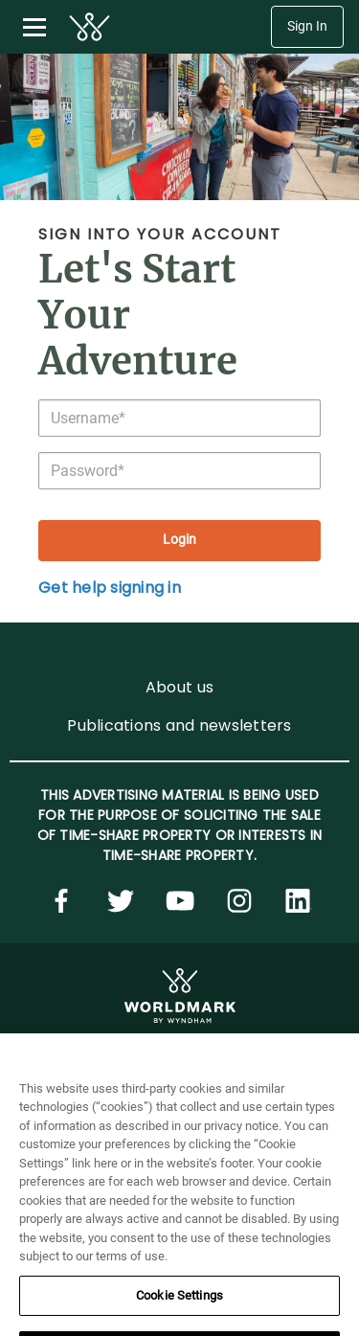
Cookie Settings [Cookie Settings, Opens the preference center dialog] (179, 1315)
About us (179, 687)
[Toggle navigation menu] (34, 27)
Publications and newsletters (179, 725)
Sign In (307, 26)
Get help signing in (109, 588)
